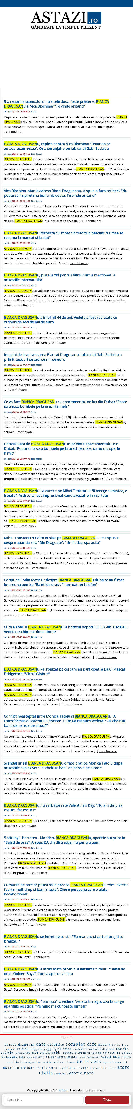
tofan (82, 1052)
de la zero (89, 1061)
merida (47, 1062)
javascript (22, 1052)
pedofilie (55, 1044)
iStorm (63, 1090)
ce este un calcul (117, 1052)
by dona (122, 1045)
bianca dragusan (20, 1044)
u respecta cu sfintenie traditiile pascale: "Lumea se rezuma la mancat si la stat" (63, 235)
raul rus (59, 1062)
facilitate (93, 1056)
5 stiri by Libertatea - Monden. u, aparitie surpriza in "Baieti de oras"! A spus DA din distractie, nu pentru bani (64, 840)
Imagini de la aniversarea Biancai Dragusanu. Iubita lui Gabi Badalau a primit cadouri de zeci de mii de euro (63, 357)
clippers (36, 1048)
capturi (10, 1049)
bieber (51, 1056)
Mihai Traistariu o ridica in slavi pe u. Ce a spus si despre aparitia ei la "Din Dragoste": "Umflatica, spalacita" (61, 540)
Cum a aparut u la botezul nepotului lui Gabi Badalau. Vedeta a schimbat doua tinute (65, 629)
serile (53, 1068)
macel (103, 1044)
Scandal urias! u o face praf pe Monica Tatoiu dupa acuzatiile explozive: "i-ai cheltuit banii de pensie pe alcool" (63, 765)
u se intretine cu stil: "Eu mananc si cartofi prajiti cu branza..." (63, 939)
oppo (85, 1067)
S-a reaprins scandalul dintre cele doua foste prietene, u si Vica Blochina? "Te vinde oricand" (56, 104)
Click (33, 111)
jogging (50, 1048)
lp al (81, 1056)
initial (22, 1049)
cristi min (110, 1056)
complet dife (81, 1044)
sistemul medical (87, 1048)
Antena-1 (35, 979)
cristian (65, 1049)
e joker (126, 1056)
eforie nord (81, 1073)
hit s (112, 1045)
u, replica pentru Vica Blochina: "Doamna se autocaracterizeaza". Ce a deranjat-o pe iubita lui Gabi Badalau (57, 146)
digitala (108, 1049)
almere (71, 1062)
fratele (122, 1049)
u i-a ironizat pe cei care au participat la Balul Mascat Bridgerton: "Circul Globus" (64, 671)
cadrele (7, 1052)
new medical (98, 1068)
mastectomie (14, 1067)
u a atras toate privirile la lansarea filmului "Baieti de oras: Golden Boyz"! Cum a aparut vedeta (64, 971)
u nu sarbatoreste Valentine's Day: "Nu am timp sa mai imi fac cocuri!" (63, 807)
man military (36, 1056)
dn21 (35, 1052)
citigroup (94, 1052)
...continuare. (13, 132)
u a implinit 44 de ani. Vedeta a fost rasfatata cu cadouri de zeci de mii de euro (60, 319)
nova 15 (74, 1068)
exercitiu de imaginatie (23, 1062)
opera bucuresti (115, 1062)
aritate (45, 1052)
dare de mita (37, 1067)
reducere (70, 1052)
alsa (22, 1056)
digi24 (63, 1068)
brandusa (9, 1056)
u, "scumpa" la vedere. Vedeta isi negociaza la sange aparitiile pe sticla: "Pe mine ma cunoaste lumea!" (64, 1004)
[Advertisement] (66, 59)
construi (61, 1073)
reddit (57, 1052)
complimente (67, 1056)
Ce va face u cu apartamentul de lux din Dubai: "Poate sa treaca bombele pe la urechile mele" (65, 404)
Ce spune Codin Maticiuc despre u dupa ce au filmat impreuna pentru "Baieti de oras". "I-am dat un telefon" (64, 582)
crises (112, 1068)
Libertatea (36, 154)
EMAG (66, 1038)
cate (41, 1044)
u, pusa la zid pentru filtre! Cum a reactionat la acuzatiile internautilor (59, 277)
